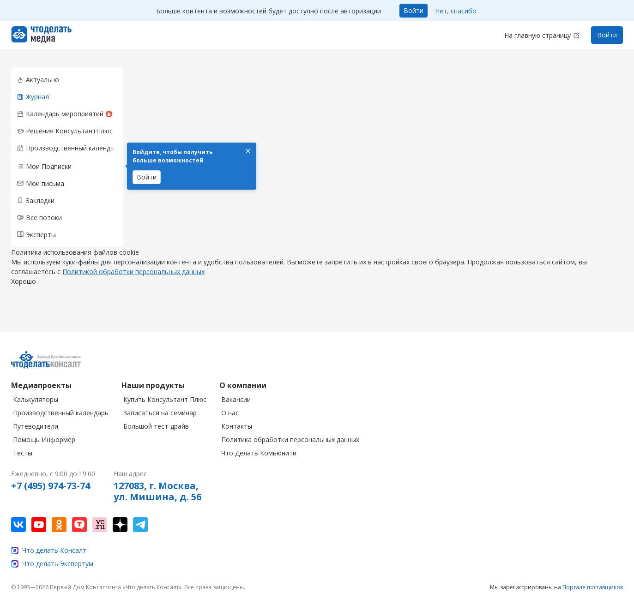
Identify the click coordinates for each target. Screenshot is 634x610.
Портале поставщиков (592, 587)
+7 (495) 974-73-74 (50, 485)
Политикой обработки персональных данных (133, 280)
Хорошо (23, 290)
